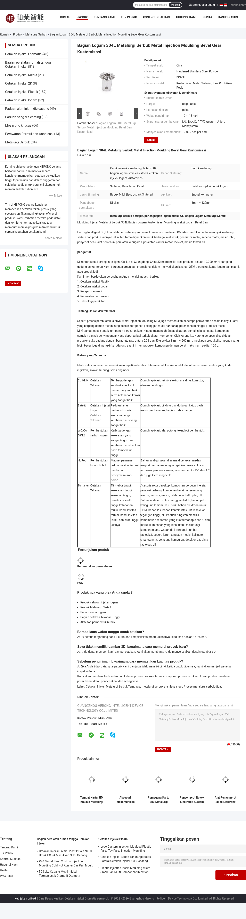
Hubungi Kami (186, 17)
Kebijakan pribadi (25, 898)
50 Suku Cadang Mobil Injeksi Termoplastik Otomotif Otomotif (59, 873)
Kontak (151, 139)
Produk (82, 17)
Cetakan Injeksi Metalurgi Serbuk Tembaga (113, 686)
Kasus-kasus (228, 17)
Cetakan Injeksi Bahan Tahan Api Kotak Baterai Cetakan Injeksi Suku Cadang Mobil (125, 859)
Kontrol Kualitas (156, 17)
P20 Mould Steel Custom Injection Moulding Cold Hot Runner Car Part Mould (66, 863)
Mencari (175, 4)
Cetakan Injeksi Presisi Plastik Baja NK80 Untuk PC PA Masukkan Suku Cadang (65, 853)
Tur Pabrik (129, 17)
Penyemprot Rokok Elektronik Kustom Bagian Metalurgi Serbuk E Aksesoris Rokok (192, 800)
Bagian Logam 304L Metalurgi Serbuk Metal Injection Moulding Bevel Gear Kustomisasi (106, 127)
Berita (207, 17)
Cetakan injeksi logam (21, 100)
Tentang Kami (104, 17)
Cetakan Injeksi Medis (21, 75)
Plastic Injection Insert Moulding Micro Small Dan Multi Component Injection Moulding (125, 870)
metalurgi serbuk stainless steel (162, 686)
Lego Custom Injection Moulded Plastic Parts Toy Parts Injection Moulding (125, 848)
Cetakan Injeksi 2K (18, 83)
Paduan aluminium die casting (27, 109)
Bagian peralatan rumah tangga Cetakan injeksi (63, 841)
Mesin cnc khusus (18, 125)
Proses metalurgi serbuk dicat (203, 686)
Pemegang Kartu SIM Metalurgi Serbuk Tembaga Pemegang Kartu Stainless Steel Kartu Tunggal (158, 800)
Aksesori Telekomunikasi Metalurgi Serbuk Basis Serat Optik (125, 800)
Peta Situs (6, 876)
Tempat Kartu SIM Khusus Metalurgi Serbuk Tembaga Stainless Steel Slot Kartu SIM (91, 800)
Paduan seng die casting (23, 117)
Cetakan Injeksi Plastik (21, 92)
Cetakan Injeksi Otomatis (23, 54)
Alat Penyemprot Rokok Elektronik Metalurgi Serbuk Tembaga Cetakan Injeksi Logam (225, 800)
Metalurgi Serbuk (36, 34)
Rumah (65, 17)
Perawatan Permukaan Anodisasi (29, 134)
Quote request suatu (202, 4)
